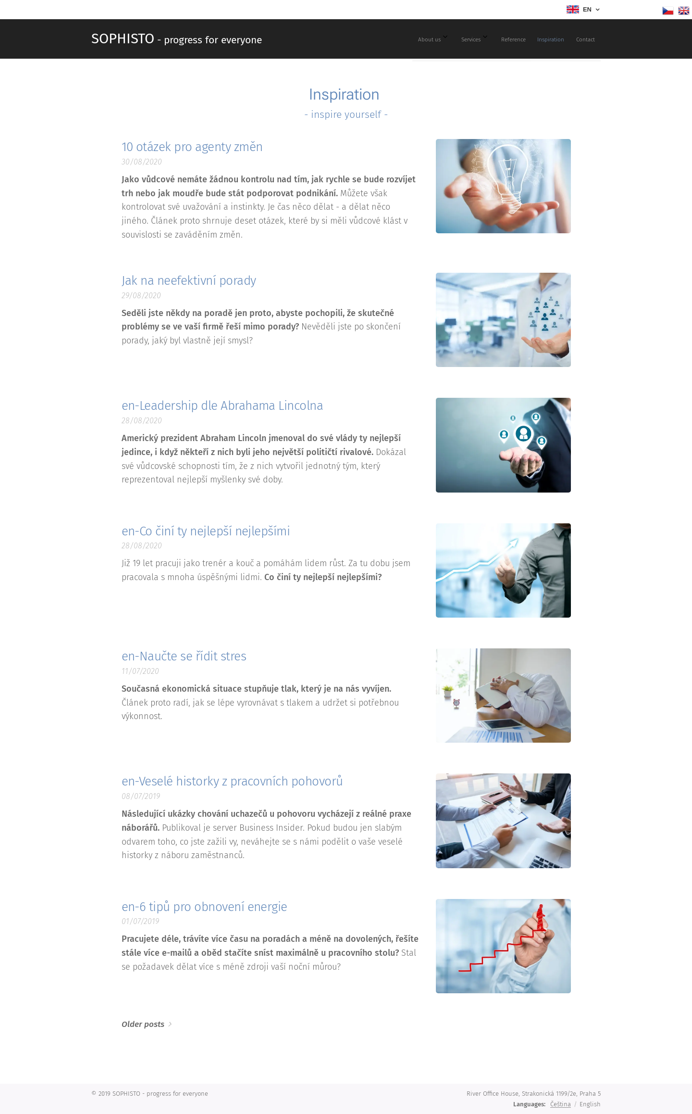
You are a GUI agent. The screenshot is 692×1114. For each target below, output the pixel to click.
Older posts (143, 1024)
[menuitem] (513, 39)
